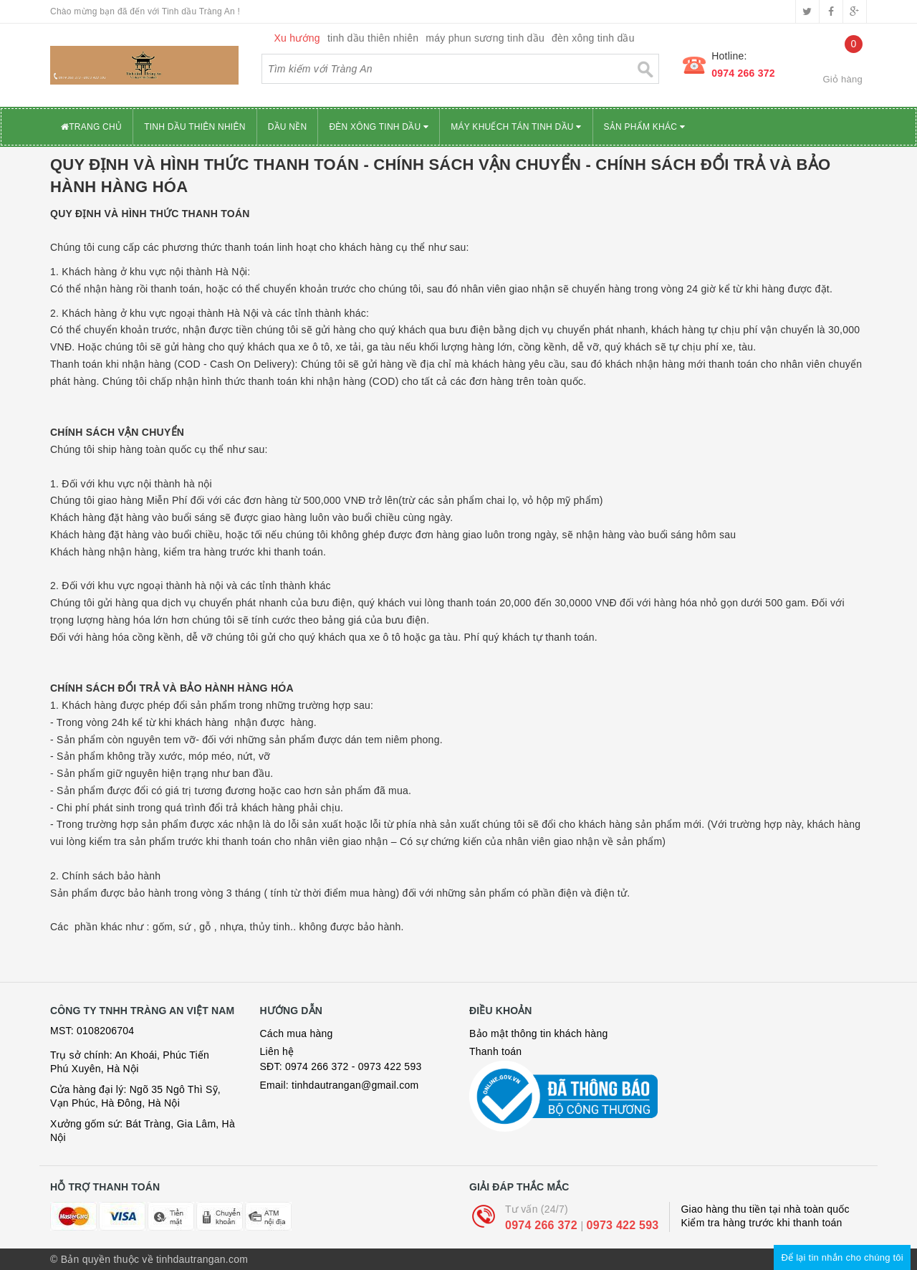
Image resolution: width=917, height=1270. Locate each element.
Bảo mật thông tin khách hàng (538, 1033)
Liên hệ (277, 1051)
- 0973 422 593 (387, 1066)
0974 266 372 (743, 73)
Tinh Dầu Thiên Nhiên (194, 127)
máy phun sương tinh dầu (485, 38)
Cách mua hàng (296, 1033)
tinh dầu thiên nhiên (372, 38)
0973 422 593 (623, 1225)
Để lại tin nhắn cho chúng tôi (842, 1257)
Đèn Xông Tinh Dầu (378, 127)
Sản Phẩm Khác (644, 127)
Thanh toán (495, 1051)
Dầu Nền (287, 127)
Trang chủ (91, 127)
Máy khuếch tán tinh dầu (516, 127)
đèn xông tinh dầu (593, 38)
